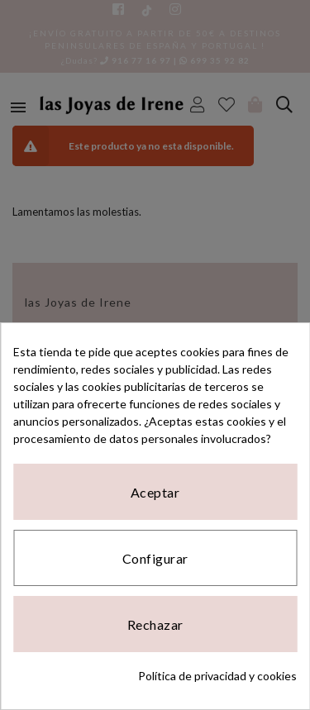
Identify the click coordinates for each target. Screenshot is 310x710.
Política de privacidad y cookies (217, 676)
